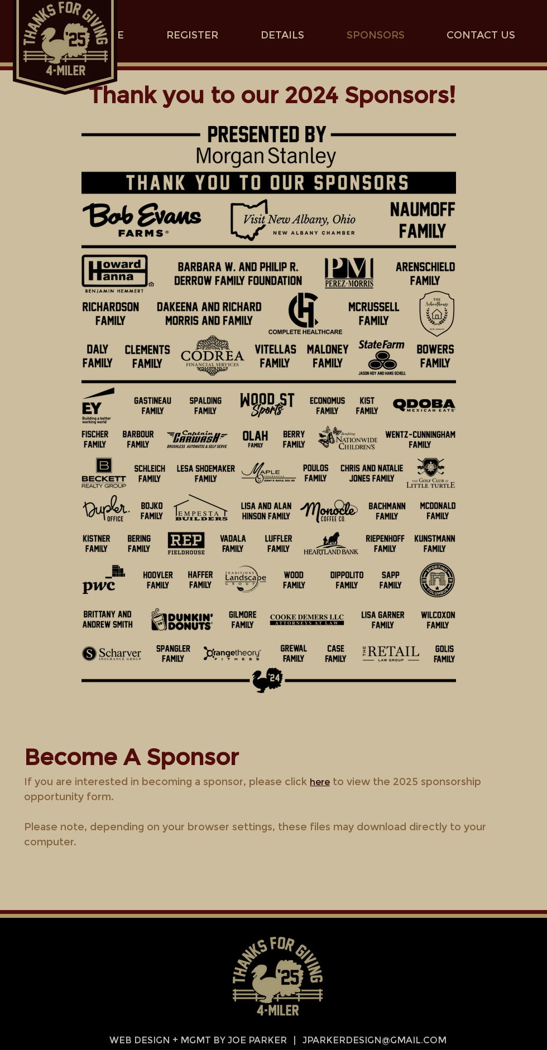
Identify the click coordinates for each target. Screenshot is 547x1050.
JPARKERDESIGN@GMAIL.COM (375, 1040)
